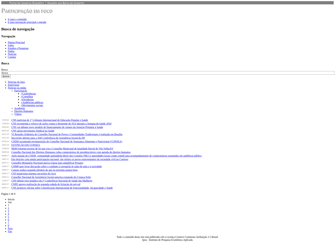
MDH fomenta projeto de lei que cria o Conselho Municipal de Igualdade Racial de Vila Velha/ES (62, 148)
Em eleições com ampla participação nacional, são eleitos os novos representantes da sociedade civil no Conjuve (69, 159)
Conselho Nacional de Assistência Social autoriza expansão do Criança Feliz (51, 177)
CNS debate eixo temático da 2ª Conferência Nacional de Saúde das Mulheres (51, 180)
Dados (11, 51)
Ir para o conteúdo (17, 19)
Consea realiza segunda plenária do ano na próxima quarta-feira (44, 170)
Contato (12, 57)
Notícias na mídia (17, 87)
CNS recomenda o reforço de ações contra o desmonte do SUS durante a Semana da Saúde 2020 (61, 123)
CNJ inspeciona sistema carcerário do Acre (33, 173)
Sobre (11, 45)
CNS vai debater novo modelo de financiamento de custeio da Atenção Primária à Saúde (57, 127)
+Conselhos (27, 96)
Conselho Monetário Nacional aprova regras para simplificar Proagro (47, 162)
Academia (19, 108)
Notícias (12, 54)
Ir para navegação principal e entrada (27, 22)
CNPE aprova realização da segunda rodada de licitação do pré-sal (45, 184)
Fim (10, 231)
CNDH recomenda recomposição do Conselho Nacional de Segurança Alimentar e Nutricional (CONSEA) (66, 141)
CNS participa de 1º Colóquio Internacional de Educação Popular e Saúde (49, 120)
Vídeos (18, 114)
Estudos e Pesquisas (18, 48)
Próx (10, 228)
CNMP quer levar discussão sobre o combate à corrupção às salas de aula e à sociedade (56, 166)
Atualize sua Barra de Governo (65, 3)
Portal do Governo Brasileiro (26, 3)
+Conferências (28, 93)
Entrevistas (13, 84)
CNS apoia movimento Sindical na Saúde (32, 130)
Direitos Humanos (23, 111)
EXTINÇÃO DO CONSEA (25, 145)
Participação (20, 90)
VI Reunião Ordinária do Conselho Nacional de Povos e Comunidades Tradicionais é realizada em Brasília (66, 134)
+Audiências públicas (32, 102)
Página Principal (16, 42)
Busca (4, 69)
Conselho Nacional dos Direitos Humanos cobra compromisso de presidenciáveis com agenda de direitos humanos (71, 152)
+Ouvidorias (27, 99)
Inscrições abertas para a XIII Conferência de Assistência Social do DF (48, 138)
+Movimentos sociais (32, 105)
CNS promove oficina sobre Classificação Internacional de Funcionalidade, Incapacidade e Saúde (62, 187)
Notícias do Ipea (16, 82)
